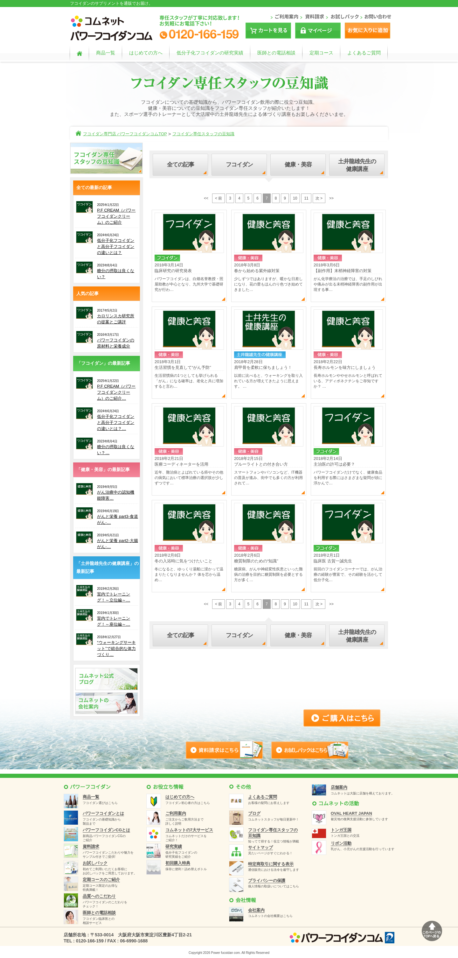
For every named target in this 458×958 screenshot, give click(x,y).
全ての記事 (180, 164)
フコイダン (239, 164)
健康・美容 (298, 164)
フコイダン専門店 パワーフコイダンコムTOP (125, 133)
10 (295, 198)
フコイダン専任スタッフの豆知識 (203, 133)
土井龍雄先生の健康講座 (357, 165)
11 (306, 198)
